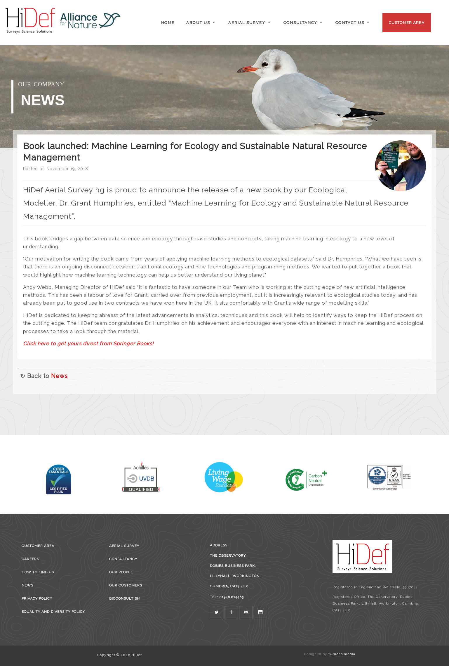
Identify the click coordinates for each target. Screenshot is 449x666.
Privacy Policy (37, 598)
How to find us (38, 572)
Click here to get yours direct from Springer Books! (88, 343)
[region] (224, 96)
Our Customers (125, 585)
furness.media (341, 654)
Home (168, 22)
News (59, 375)
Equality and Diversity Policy (53, 612)
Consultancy (123, 559)
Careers (30, 559)
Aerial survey (124, 546)
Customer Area (406, 22)
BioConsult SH (124, 598)
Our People (121, 572)
